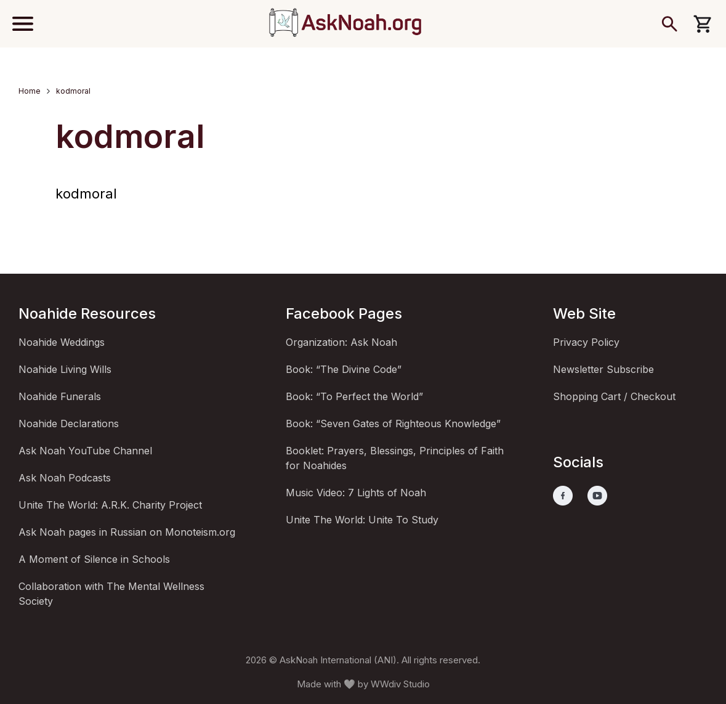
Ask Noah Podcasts (64, 478)
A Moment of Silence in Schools (94, 559)
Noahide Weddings (61, 342)
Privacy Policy (586, 342)
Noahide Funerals (59, 396)
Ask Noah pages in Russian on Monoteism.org (126, 532)
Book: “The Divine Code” (343, 369)
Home (29, 91)
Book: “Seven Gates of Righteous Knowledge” (393, 423)
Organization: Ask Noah (341, 342)
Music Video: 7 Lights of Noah (356, 492)
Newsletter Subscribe (603, 369)
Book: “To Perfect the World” (354, 396)
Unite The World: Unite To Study (362, 520)
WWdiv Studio (400, 684)
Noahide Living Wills (64, 369)
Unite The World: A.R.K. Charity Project (110, 505)
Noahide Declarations (68, 423)
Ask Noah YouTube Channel (85, 450)
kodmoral (86, 194)
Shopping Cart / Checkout (614, 396)
